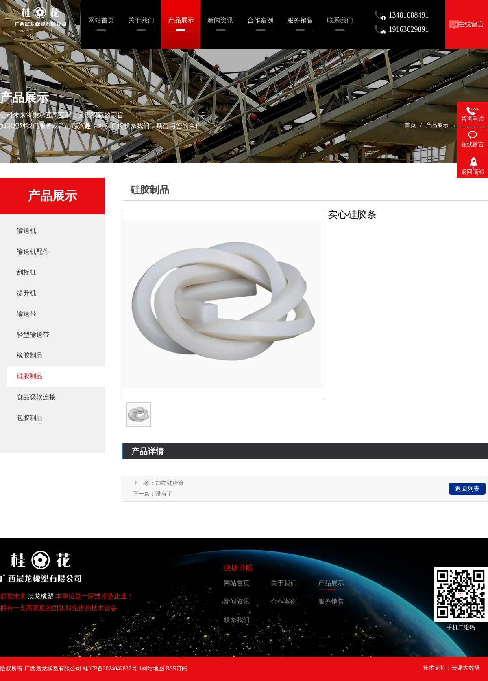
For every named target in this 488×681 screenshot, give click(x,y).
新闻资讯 (237, 601)
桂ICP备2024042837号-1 (112, 669)
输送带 (26, 313)
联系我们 (237, 619)
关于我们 (284, 583)
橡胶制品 (30, 355)
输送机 (26, 230)
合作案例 (284, 601)
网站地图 (153, 669)
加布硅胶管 (169, 483)
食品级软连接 (36, 396)
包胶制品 (30, 417)
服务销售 (331, 601)
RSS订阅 (176, 669)
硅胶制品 (30, 376)
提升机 (26, 293)
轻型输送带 (33, 334)
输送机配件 (33, 251)
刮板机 (26, 272)
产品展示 (437, 125)
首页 (410, 125)
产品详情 (147, 451)
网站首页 (237, 583)
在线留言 (471, 24)
